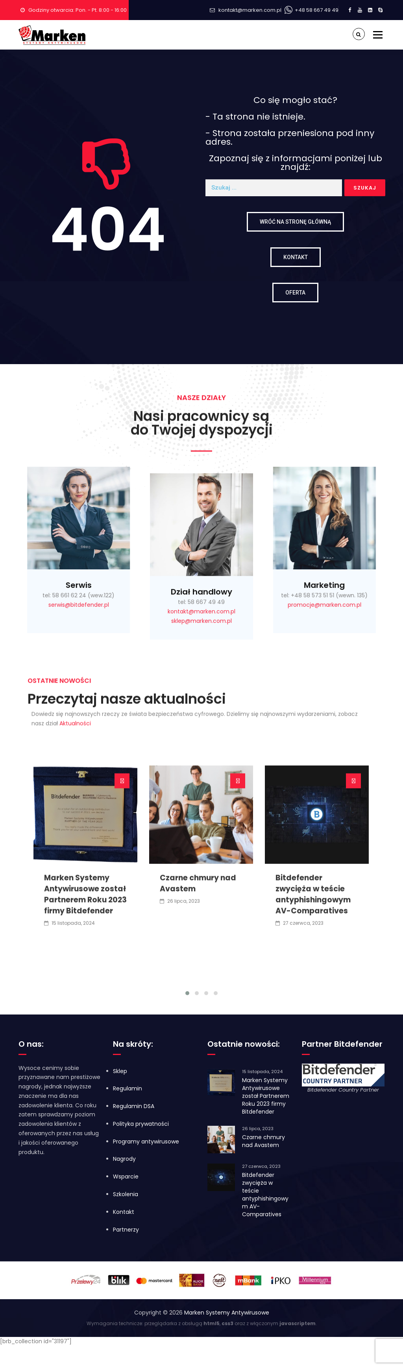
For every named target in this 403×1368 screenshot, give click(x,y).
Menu (378, 35)
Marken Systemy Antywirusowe (226, 1312)
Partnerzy (126, 1230)
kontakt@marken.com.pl (249, 10)
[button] (187, 1150)
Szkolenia (125, 1194)
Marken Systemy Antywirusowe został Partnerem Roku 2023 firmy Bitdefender (85, 1051)
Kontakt (123, 1212)
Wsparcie (126, 1176)
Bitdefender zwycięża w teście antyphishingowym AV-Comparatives (313, 1051)
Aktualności (75, 682)
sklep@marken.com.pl (201, 731)
